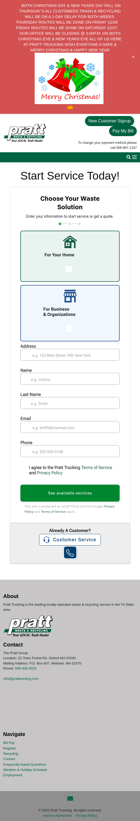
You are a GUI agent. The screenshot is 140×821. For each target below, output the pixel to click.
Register (9, 748)
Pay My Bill (122, 131)
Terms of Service (96, 467)
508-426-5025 (26, 668)
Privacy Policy (49, 472)
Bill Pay (9, 743)
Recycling (10, 754)
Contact (9, 759)
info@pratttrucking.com (21, 679)
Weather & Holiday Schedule (25, 770)
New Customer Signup (109, 121)
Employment (12, 775)
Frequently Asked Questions (24, 764)
